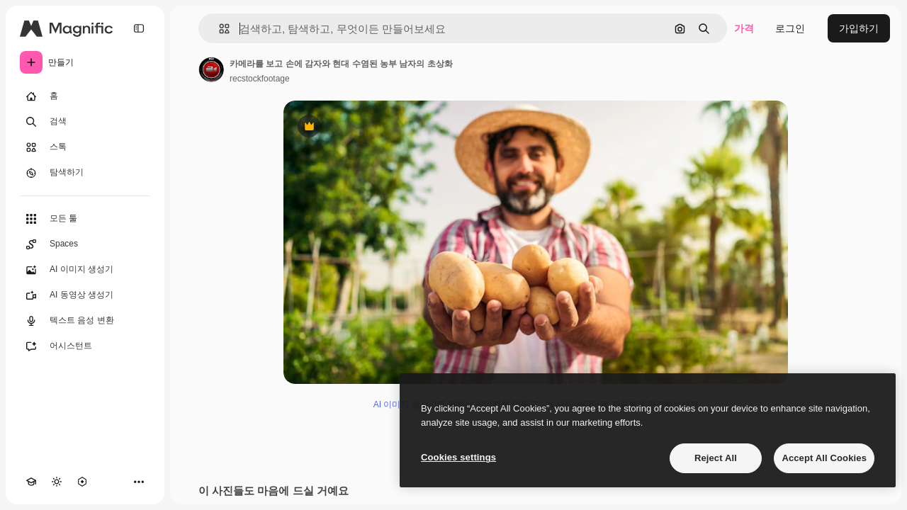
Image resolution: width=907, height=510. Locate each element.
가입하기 (859, 28)
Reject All (715, 458)
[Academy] (31, 481)
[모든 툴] (85, 219)
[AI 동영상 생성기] (85, 295)
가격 (744, 28)
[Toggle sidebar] (139, 28)
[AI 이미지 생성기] (85, 270)
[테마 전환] (56, 481)
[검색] (85, 121)
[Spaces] (85, 244)
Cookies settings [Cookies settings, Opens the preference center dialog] (458, 457)
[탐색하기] (85, 173)
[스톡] (85, 147)
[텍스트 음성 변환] (85, 321)
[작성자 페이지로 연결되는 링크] (211, 69)
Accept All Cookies (824, 458)
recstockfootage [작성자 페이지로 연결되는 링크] (260, 79)
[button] (218, 28)
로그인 (790, 28)
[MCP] (82, 481)
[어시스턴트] (85, 346)
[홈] (85, 96)
